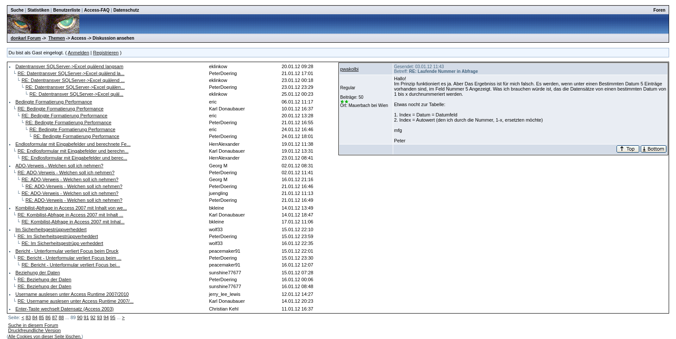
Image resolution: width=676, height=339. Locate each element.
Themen (56, 38)
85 (41, 317)
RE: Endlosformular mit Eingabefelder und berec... (74, 157)
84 (35, 317)
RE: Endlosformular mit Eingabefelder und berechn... (73, 151)
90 (79, 317)
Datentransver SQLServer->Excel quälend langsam (69, 66)
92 (92, 317)
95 (112, 317)
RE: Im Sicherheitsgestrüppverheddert (58, 236)
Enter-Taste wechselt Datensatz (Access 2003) (65, 308)
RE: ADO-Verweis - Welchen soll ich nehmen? (66, 172)
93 (99, 317)
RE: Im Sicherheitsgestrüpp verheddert (62, 243)
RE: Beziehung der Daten (45, 279)
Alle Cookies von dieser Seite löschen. (44, 336)
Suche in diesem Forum (33, 325)
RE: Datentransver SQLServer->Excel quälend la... (71, 73)
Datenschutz (126, 10)
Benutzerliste (66, 10)
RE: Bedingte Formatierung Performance (60, 108)
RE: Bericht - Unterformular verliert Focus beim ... (70, 258)
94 (106, 317)
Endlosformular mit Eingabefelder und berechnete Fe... (73, 144)
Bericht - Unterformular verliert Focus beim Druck (67, 251)
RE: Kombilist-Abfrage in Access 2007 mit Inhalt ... (70, 214)
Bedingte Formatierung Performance (54, 101)
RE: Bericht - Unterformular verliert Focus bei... (71, 264)
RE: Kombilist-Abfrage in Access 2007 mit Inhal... (73, 221)
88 (61, 317)
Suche (17, 10)
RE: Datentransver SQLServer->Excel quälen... (75, 87)
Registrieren (106, 52)
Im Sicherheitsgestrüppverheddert (51, 229)
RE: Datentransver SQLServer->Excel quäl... (76, 94)
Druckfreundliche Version (34, 330)
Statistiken (39, 10)
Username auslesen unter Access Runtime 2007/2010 (72, 294)
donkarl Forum (26, 38)
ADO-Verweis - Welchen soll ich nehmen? (59, 165)
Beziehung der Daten (38, 272)
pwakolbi (349, 69)
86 (47, 317)
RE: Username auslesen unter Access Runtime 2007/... (76, 301)
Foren (660, 10)
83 (28, 317)
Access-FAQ (97, 10)
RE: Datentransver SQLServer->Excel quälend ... (73, 80)
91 (86, 317)
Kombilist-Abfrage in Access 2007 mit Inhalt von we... (71, 207)
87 (54, 317)
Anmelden (78, 52)
